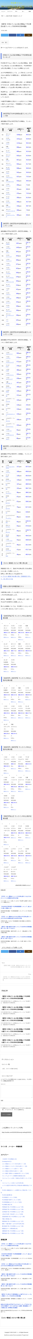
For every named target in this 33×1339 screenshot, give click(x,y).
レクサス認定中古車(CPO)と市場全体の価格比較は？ (16, 1186)
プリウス (8, 248)
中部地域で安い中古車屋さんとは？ (12, 1209)
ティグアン (8, 518)
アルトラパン (9, 177)
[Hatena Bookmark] (20, 35)
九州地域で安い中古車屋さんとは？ (12, 1211)
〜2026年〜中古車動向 (9, 1159)
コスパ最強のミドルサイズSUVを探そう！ (14, 1166)
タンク (7, 325)
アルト (7, 173)
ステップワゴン (10, 277)
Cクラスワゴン (9, 426)
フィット (8, 152)
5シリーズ (8, 480)
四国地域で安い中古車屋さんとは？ (12, 1221)
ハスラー (8, 269)
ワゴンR (8, 139)
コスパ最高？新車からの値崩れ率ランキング (15, 1173)
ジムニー (8, 294)
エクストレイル (10, 281)
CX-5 (7, 366)
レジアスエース (10, 435)
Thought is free (25, 1335)
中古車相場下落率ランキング (11, 1199)
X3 (6, 497)
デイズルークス (10, 181)
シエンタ (8, 265)
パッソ (7, 190)
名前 (2, 1100)
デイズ (7, 160)
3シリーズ (8, 387)
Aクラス (8, 421)
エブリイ (8, 194)
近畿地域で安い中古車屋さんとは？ (12, 1231)
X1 (6, 405)
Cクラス (8, 401)
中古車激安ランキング (9, 1197)
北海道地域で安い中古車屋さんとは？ (13, 1216)
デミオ (7, 198)
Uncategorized (6, 1161)
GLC (7, 556)
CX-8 (7, 476)
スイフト (8, 202)
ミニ (7, 321)
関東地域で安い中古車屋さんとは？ (12, 1233)
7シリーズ (8, 550)
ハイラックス (9, 540)
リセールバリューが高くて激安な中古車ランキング (16, 1179)
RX (6, 484)
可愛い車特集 (7, 1219)
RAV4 (7, 391)
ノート (7, 148)
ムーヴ (7, 156)
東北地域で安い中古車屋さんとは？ (12, 1226)
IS (6, 410)
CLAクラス (8, 546)
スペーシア (9, 256)
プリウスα (8, 298)
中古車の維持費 (7, 1195)
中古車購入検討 (7, 1204)
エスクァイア (9, 379)
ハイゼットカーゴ (10, 211)
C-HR (7, 370)
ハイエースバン (10, 375)
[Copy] (28, 35)
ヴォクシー (9, 260)
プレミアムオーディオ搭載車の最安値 (13, 1175)
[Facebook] (12, 35)
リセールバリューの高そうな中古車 (12, 1183)
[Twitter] (4, 35)
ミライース (9, 164)
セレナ (7, 252)
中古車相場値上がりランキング (12, 1202)
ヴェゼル (8, 273)
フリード (8, 286)
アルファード (9, 354)
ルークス (8, 206)
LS (6, 512)
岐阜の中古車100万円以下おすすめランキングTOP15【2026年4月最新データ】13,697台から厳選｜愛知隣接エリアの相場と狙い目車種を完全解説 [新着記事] (16, 1306)
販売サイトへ (6, 637)
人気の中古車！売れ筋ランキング (14, 16)
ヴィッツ (8, 185)
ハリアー (8, 358)
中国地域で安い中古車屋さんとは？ (12, 1207)
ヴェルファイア (10, 362)
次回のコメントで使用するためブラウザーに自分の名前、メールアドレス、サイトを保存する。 (16, 1108)
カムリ (7, 439)
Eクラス (8, 503)
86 (6, 396)
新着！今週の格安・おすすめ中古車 (13, 1223)
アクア (7, 143)
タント (7, 135)
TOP (2, 16)
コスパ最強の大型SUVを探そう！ (12, 1171)
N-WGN (8, 169)
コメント (3, 1084)
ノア (7, 290)
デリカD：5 (9, 383)
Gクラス (8, 532)
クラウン (8, 472)
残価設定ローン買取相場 (10, 1228)
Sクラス (8, 508)
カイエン (8, 526)
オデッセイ (9, 311)
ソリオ (7, 307)
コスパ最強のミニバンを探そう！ (12, 1168)
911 (7, 522)
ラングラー (8, 493)
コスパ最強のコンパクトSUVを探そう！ (14, 1164)
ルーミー (8, 302)
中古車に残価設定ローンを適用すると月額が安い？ (16, 1191)
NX (6, 489)
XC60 (7, 536)
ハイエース (9, 430)
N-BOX (8, 244)
